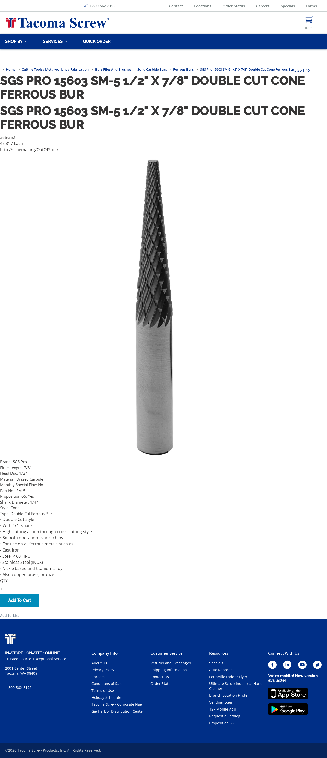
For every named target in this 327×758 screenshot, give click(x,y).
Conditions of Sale (106, 683)
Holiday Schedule (106, 697)
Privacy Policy (102, 669)
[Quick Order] (95, 41)
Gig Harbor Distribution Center (117, 711)
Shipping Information (168, 669)
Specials (288, 6)
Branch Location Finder (229, 695)
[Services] (51, 41)
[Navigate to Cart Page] (310, 22)
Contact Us (159, 676)
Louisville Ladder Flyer (228, 676)
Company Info (104, 653)
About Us (99, 663)
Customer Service (166, 653)
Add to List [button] (9, 615)
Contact (176, 6)
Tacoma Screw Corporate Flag (116, 704)
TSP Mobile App (222, 709)
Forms (311, 6)
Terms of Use (102, 690)
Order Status (234, 6)
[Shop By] (13, 41)
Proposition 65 (221, 722)
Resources (218, 653)
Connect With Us (283, 653)
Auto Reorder (220, 669)
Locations (202, 6)
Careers (263, 6)
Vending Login (221, 702)
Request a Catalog (224, 716)
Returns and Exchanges (170, 663)
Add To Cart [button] (19, 600)
